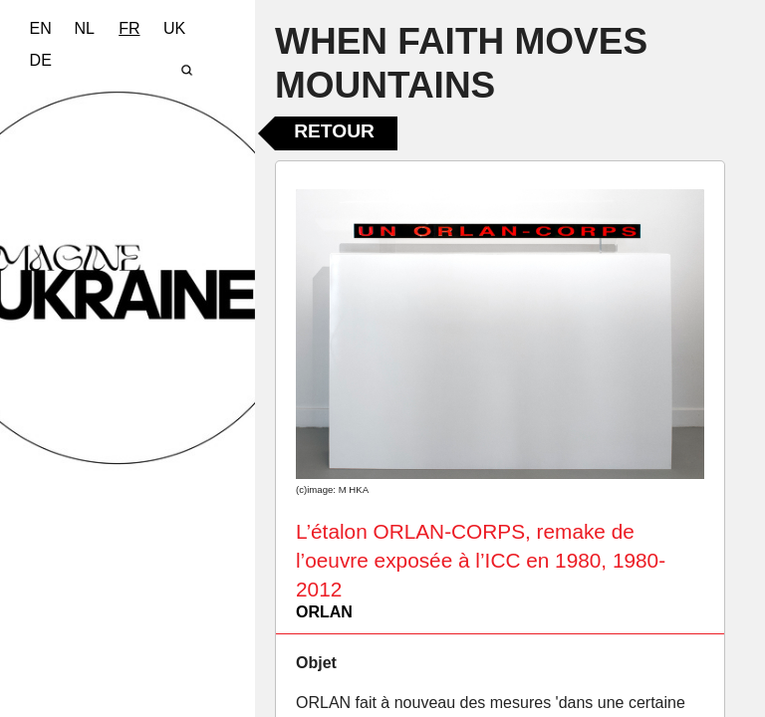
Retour (334, 130)
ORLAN (324, 611)
